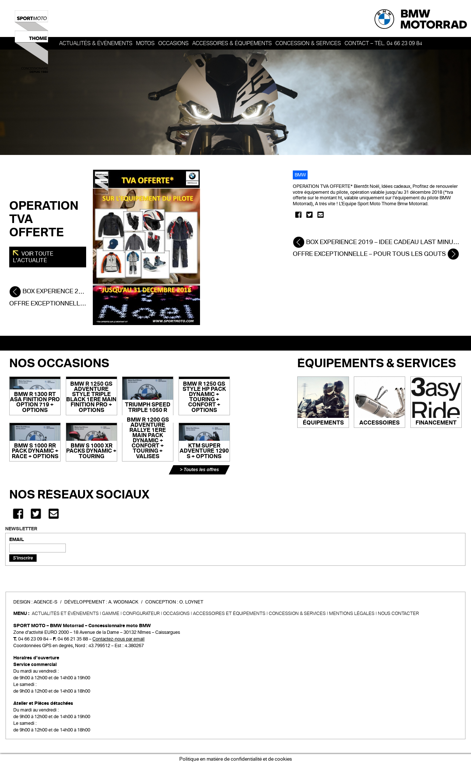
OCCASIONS (173, 43)
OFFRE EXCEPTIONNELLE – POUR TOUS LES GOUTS (376, 253)
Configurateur (141, 613)
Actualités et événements (65, 613)
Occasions (176, 613)
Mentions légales (352, 613)
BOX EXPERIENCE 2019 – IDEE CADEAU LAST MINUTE (377, 242)
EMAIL (16, 539)
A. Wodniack (123, 602)
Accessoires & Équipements (232, 43)
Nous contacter (398, 613)
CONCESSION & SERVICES (297, 613)
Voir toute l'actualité (33, 257)
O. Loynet (191, 602)
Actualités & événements (95, 43)
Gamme (110, 613)
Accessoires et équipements (229, 613)
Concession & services (308, 43)
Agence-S (45, 602)
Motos (145, 43)
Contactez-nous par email (118, 639)
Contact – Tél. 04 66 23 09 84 (383, 43)
